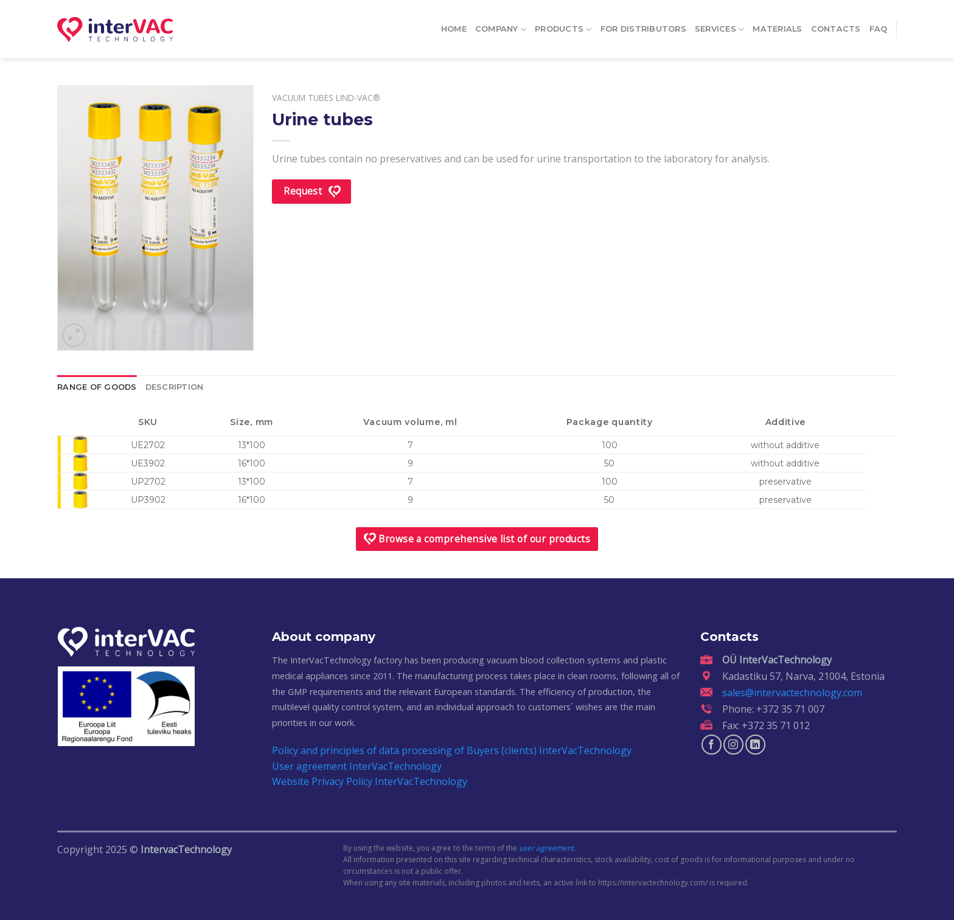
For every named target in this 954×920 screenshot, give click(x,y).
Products (563, 25)
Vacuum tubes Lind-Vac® (326, 97)
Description (174, 387)
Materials (777, 25)
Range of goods (97, 387)
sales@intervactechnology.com (792, 692)
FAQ (878, 25)
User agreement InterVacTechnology (357, 766)
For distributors (643, 25)
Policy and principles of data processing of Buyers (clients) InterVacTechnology (452, 750)
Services (720, 25)
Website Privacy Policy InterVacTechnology (369, 781)
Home (454, 25)
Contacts (836, 25)
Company (500, 25)
